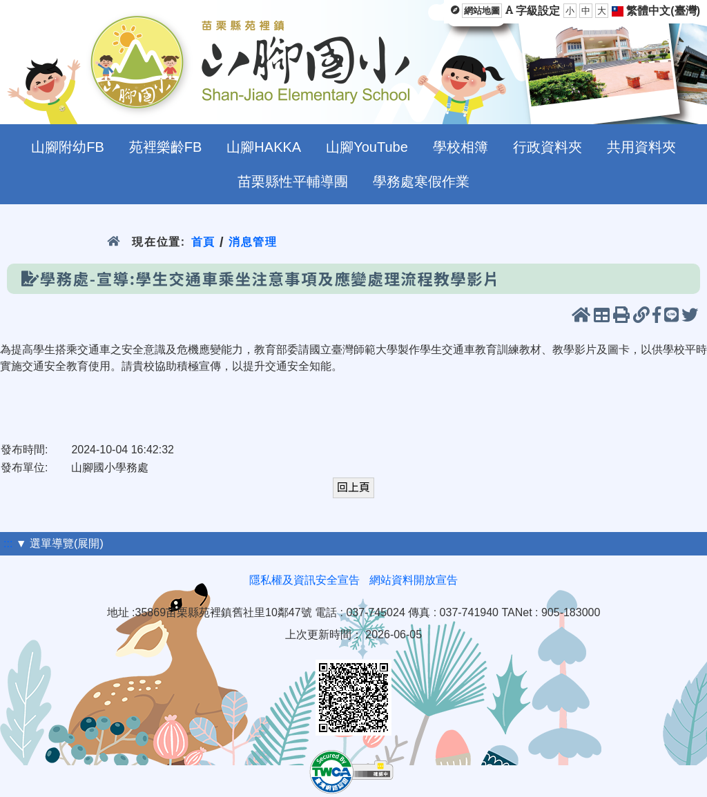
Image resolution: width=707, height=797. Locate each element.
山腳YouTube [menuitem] (367, 147)
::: (7, 543)
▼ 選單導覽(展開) (60, 543)
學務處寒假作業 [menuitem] (421, 181)
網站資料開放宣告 (413, 580)
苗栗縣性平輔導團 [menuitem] (293, 181)
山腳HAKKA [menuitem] (263, 147)
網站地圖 (482, 11)
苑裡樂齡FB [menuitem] (165, 147)
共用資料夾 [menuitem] (641, 147)
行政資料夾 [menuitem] (547, 147)
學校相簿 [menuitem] (460, 147)
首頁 (203, 242)
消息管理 (253, 242)
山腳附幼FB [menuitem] (67, 147)
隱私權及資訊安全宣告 (304, 580)
